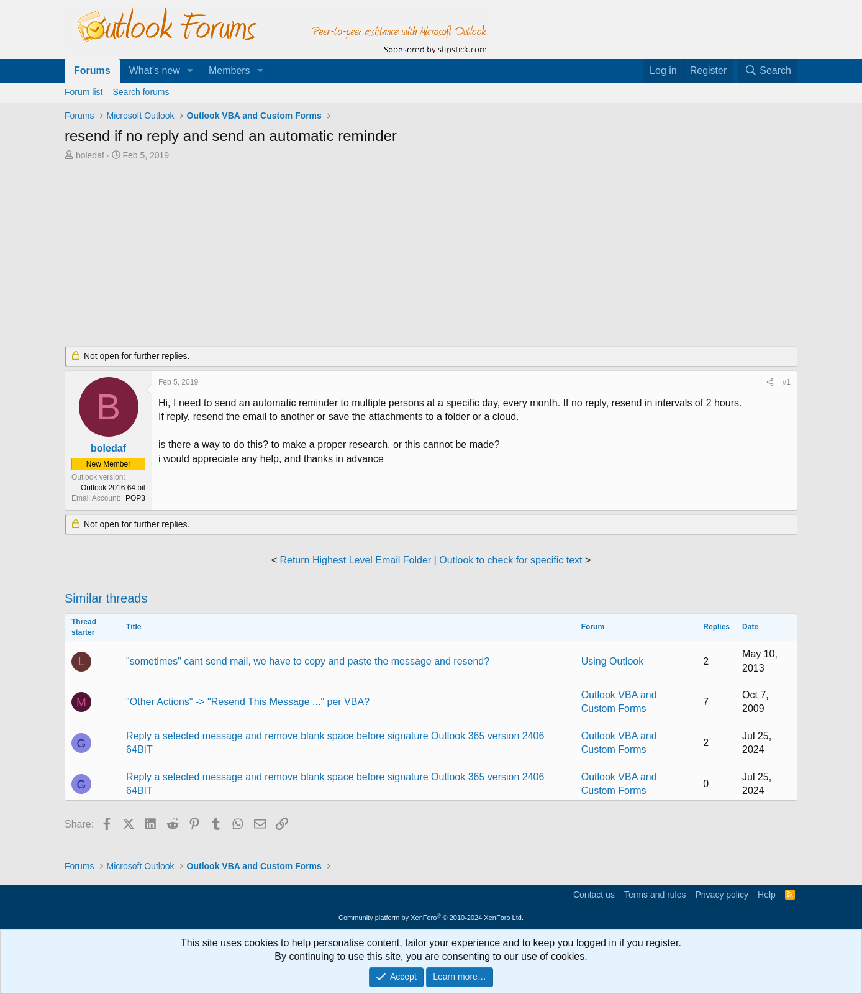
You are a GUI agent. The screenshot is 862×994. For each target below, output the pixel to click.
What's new (154, 70)
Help (767, 895)
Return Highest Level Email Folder (355, 560)
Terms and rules (655, 895)
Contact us (594, 895)
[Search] (767, 71)
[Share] (770, 382)
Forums (92, 70)
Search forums (140, 92)
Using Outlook (612, 661)
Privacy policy (721, 895)
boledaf (90, 155)
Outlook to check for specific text (510, 560)
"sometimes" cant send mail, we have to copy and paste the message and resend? (307, 661)
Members (229, 70)
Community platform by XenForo (431, 917)
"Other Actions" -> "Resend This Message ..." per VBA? (248, 701)
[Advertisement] (366, 255)
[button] (190, 71)
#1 (787, 382)
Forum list (83, 92)
